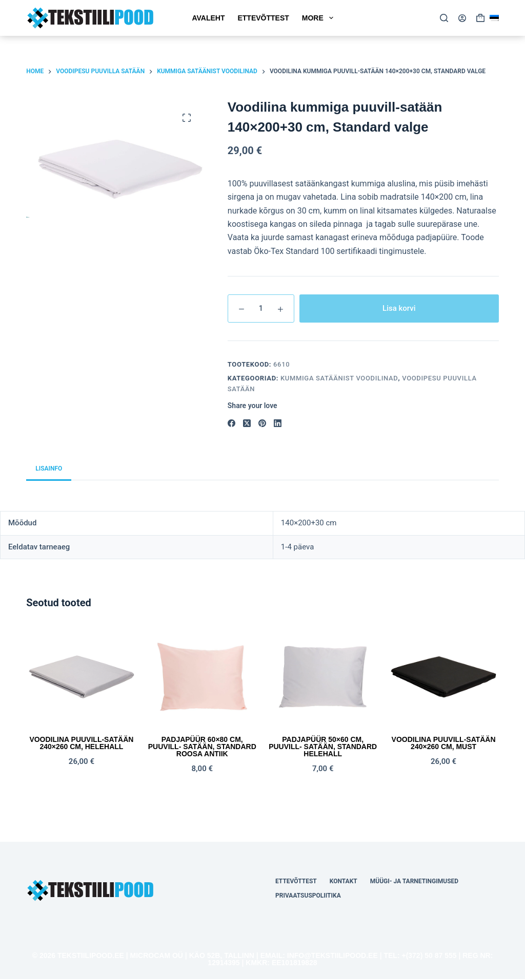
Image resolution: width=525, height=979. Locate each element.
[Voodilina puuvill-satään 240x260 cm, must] (443, 677)
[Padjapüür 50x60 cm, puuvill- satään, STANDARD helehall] (323, 677)
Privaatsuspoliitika (308, 895)
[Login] (462, 18)
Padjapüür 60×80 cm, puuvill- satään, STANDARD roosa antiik (202, 746)
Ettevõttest (263, 18)
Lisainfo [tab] (48, 468)
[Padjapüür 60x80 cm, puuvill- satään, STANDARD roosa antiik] (202, 677)
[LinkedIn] (277, 423)
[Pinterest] (262, 423)
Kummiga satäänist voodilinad (339, 378)
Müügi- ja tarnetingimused (414, 881)
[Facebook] (231, 423)
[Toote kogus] (261, 308)
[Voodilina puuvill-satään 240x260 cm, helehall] (81, 677)
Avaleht (208, 18)
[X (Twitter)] (247, 423)
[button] (494, 18)
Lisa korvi (399, 308)
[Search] (444, 18)
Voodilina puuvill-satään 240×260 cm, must (444, 743)
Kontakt (343, 881)
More (319, 18)
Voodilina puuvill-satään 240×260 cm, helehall (81, 743)
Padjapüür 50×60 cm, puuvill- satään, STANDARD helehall (323, 746)
